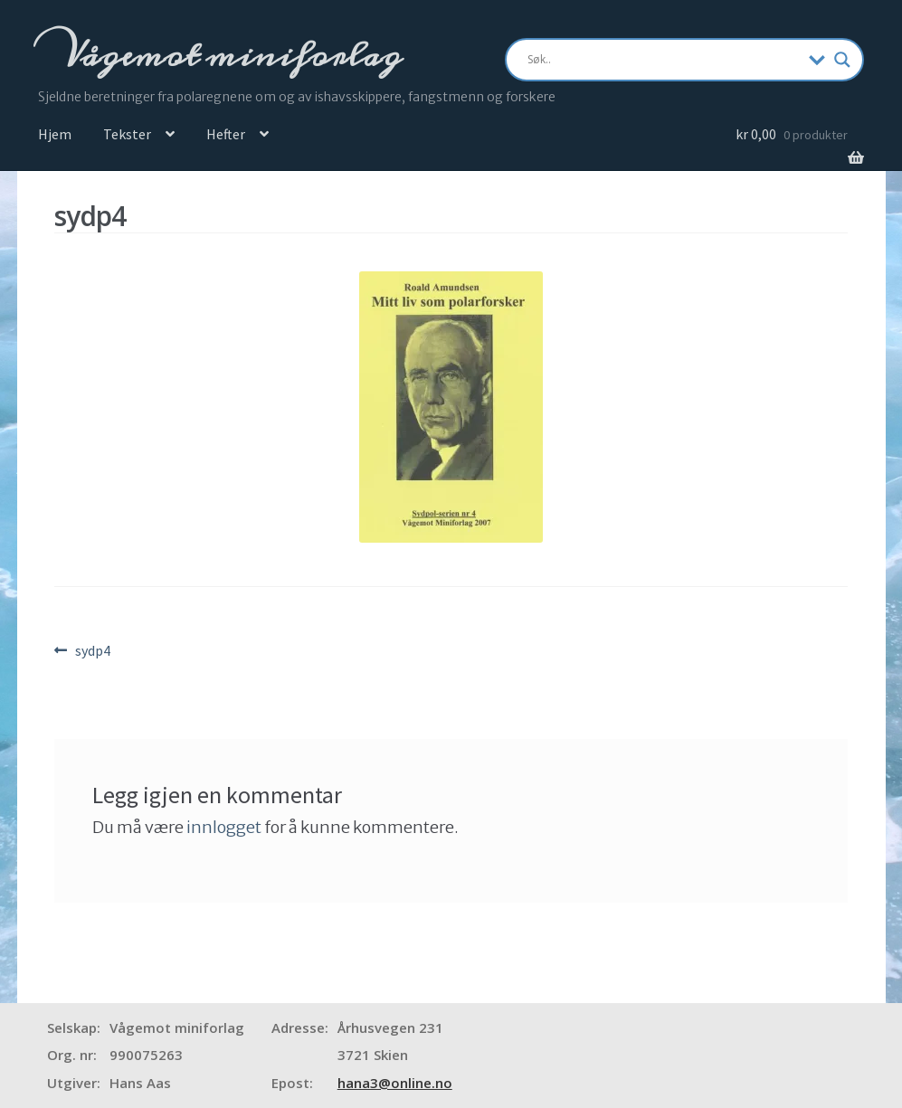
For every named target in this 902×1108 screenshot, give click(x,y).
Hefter (225, 134)
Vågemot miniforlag (229, 55)
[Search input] (663, 59)
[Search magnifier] (842, 59)
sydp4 (92, 651)
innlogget (223, 827)
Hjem (54, 134)
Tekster (127, 134)
